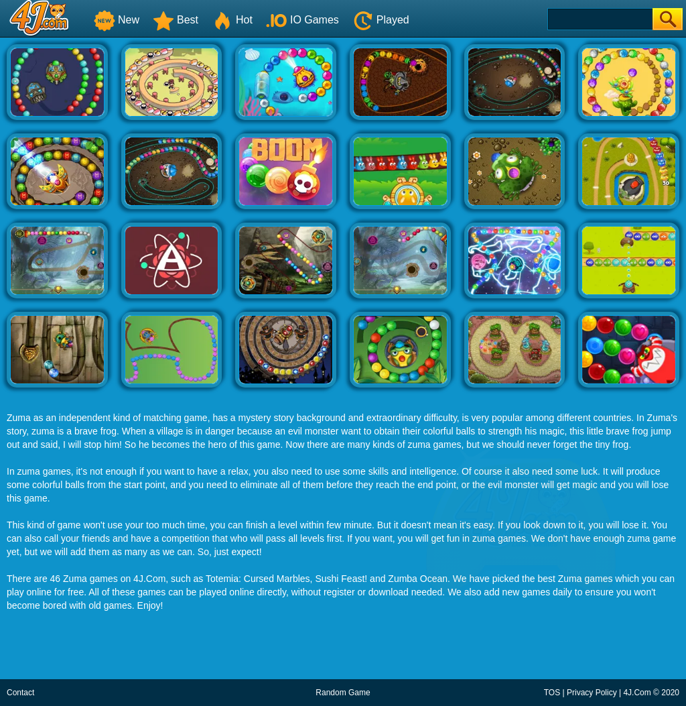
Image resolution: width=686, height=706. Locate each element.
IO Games (302, 19)
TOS (552, 692)
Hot (232, 19)
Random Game (343, 692)
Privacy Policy (592, 692)
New (116, 19)
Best (175, 19)
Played (380, 19)
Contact (20, 692)
